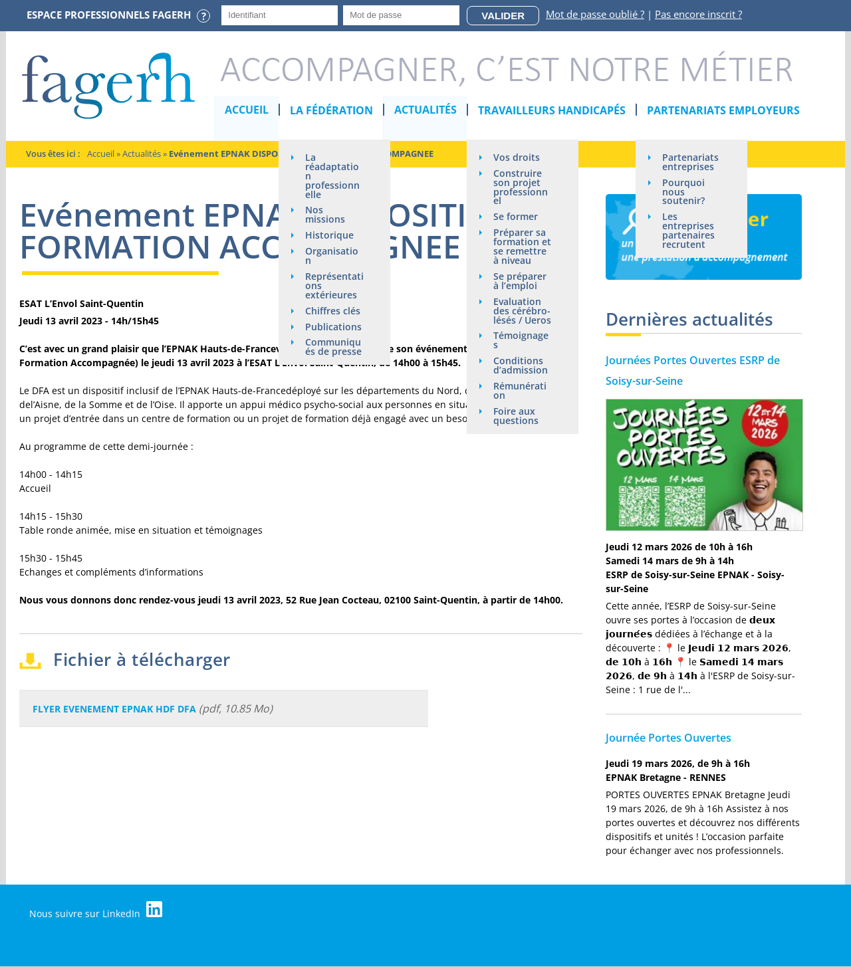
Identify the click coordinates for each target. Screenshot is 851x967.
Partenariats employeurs (724, 110)
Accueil (247, 110)
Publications (334, 327)
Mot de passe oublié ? (595, 14)
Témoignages (521, 341)
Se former (516, 217)
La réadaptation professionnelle (333, 176)
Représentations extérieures (335, 286)
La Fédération (332, 110)
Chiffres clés (333, 311)
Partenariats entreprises (691, 162)
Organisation (332, 256)
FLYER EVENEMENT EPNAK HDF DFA (114, 708)
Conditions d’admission (521, 366)
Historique (330, 235)
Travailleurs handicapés (552, 110)
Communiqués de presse (334, 348)
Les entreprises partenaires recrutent (689, 231)
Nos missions (326, 215)
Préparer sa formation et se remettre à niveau (523, 247)
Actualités (426, 110)
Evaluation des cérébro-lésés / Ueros (523, 311)
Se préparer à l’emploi (520, 281)
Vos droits (517, 157)
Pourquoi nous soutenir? (684, 191)
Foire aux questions (516, 417)
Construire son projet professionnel (521, 187)
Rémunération (520, 392)
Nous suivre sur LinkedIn (96, 910)
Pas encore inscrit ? (698, 14)
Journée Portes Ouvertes (668, 737)
